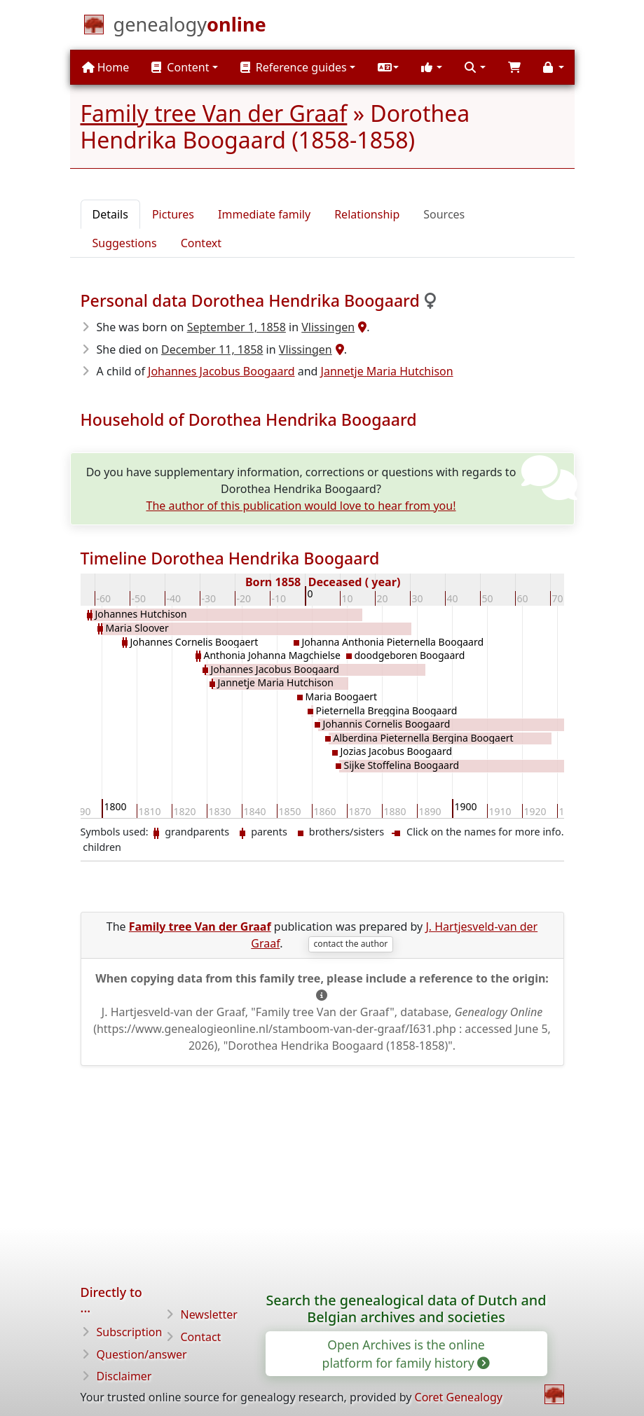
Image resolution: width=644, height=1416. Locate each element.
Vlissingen (328, 327)
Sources (444, 214)
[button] (388, 67)
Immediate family (264, 214)
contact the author (351, 944)
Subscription (130, 1332)
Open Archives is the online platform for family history (405, 1353)
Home (106, 67)
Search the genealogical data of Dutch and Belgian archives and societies (406, 1308)
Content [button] (180, 67)
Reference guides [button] (293, 67)
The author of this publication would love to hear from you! (301, 505)
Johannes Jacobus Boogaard (221, 371)
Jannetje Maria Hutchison (387, 371)
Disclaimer (124, 1376)
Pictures (173, 214)
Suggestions (125, 243)
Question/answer (142, 1354)
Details (110, 214)
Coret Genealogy (458, 1397)
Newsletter (209, 1314)
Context (201, 243)
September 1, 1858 (236, 327)
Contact (201, 1337)
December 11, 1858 (212, 349)
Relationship (366, 214)
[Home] (190, 27)
